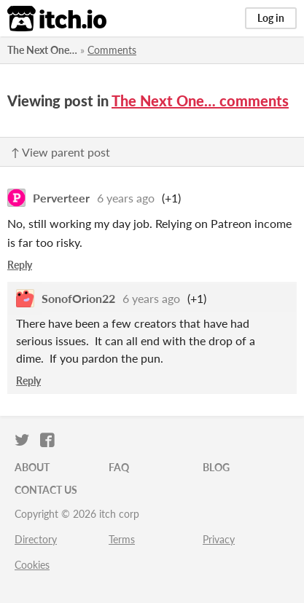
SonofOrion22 (78, 298)
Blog (216, 467)
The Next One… (42, 50)
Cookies (32, 565)
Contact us (46, 490)
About (32, 467)
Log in (270, 18)
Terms (122, 539)
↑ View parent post (60, 152)
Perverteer (61, 198)
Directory (36, 539)
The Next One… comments (200, 100)
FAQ (119, 467)
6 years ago (126, 198)
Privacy (219, 539)
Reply (19, 265)
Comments (111, 50)
